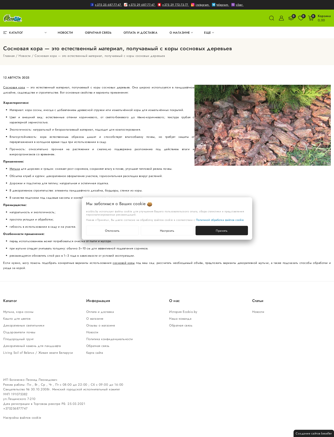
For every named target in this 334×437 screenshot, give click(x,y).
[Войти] (281, 18)
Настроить (167, 231)
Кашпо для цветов (17, 318)
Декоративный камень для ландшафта (32, 346)
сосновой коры (124, 263)
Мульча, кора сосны (19, 311)
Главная (9, 55)
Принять (222, 231)
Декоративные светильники (24, 325)
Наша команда (181, 318)
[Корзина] (324, 18)
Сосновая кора (14, 87)
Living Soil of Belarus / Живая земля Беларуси (38, 352)
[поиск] (271, 18)
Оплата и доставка (100, 311)
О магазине (95, 318)
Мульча (15, 169)
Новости (25, 55)
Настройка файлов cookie (22, 417)
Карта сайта (95, 352)
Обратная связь (98, 346)
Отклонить (112, 231)
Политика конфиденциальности (110, 339)
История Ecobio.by (184, 311)
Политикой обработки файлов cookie (220, 220)
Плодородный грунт (19, 339)
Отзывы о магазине (101, 325)
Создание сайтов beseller (314, 433)
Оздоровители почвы (20, 332)
